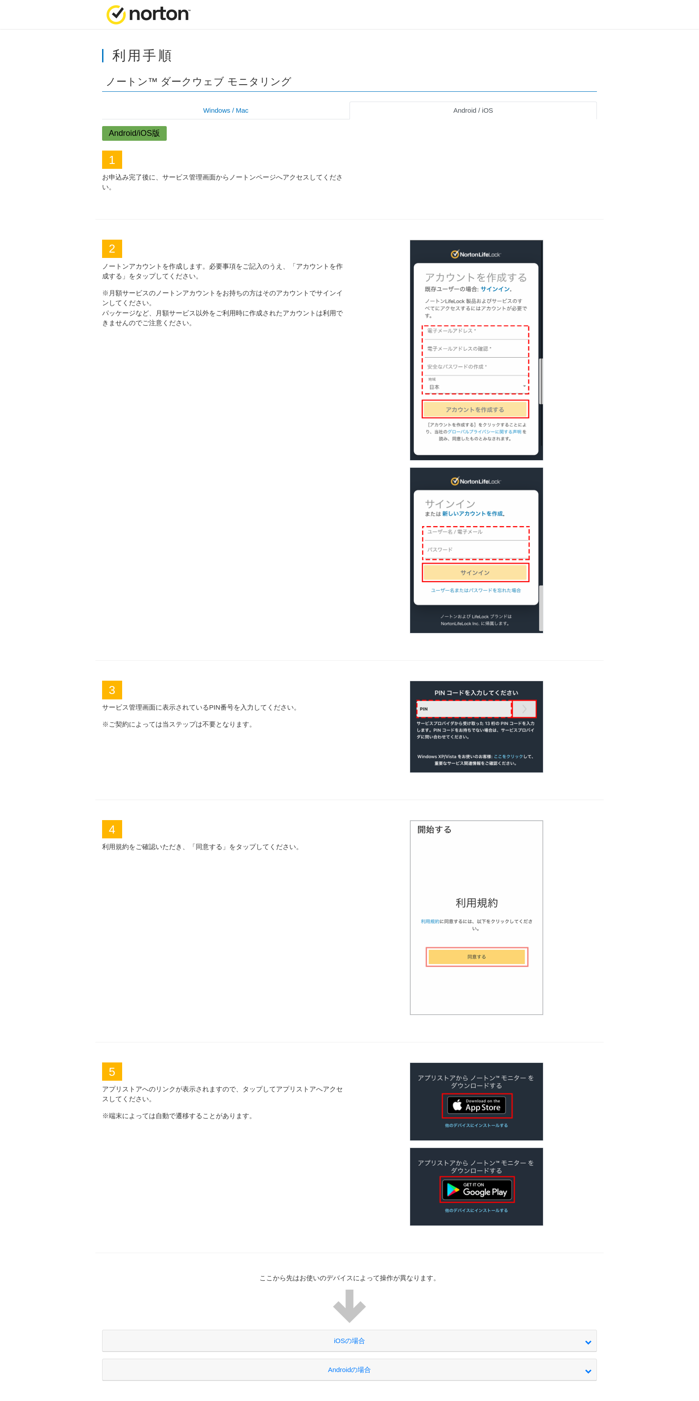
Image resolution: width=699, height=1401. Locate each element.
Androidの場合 (349, 1369)
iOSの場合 (349, 1340)
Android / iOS (473, 110)
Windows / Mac (226, 110)
